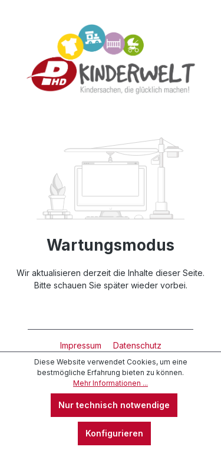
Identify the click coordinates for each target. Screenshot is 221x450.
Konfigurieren (114, 433)
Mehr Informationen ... (110, 383)
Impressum (82, 345)
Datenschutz (137, 345)
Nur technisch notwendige (114, 405)
